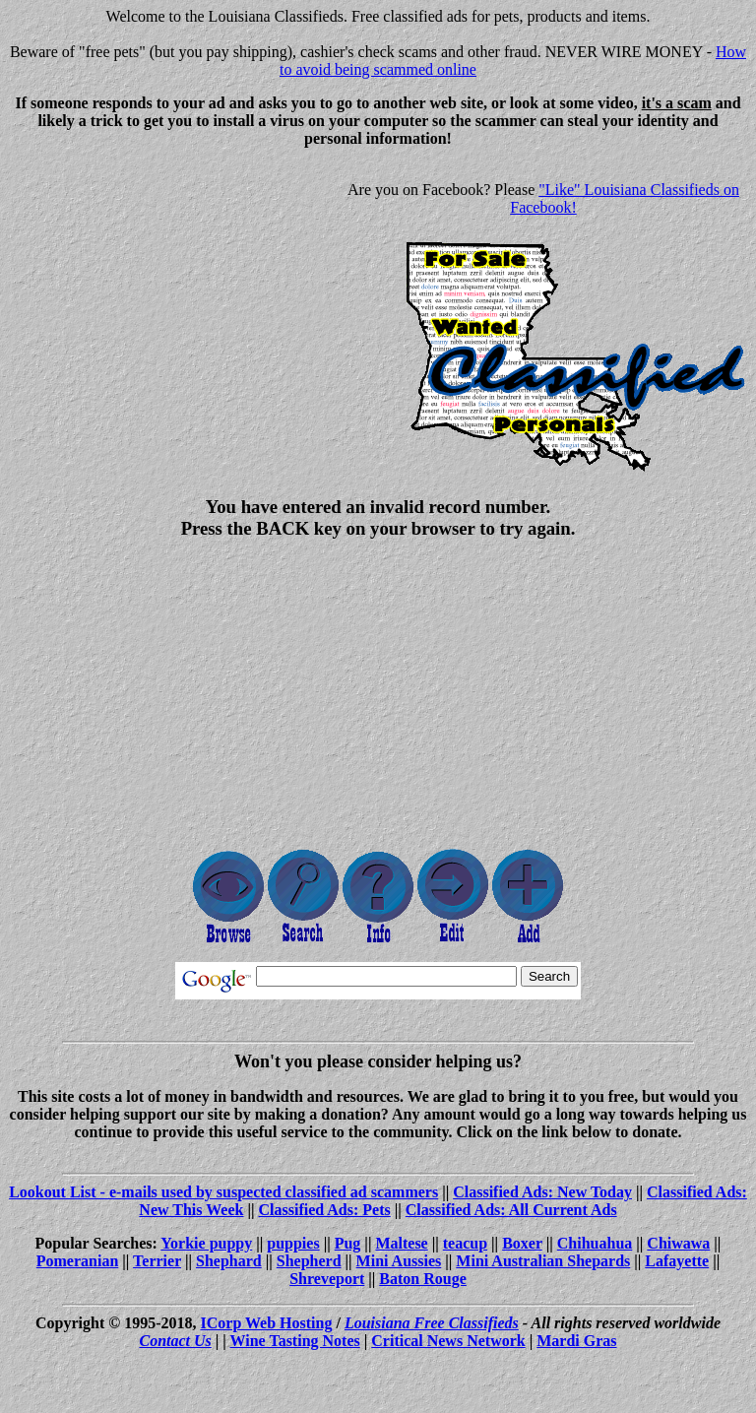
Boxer (522, 1243)
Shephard (229, 1260)
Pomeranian (77, 1260)
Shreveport (326, 1278)
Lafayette (677, 1260)
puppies (293, 1243)
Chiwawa (678, 1243)
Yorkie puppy (206, 1243)
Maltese (401, 1243)
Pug (348, 1243)
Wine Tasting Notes (295, 1340)
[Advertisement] (173, 301)
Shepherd (309, 1260)
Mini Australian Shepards (543, 1260)
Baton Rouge (422, 1278)
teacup (465, 1243)
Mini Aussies (399, 1260)
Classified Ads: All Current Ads (511, 1209)
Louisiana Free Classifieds (432, 1323)
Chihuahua (595, 1243)
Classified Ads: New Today (542, 1192)
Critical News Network (448, 1340)
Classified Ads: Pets (325, 1209)
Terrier (157, 1260)
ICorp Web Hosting (267, 1323)
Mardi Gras (576, 1340)
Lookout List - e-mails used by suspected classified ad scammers (223, 1192)
